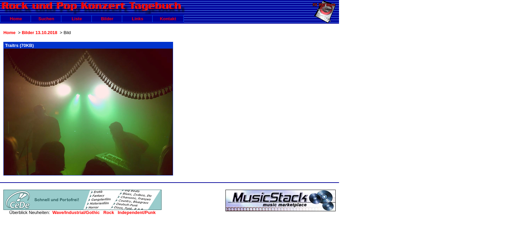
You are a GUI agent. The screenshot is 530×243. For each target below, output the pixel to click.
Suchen (46, 18)
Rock (108, 212)
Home (16, 18)
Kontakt (168, 18)
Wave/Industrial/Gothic (76, 212)
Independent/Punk (136, 212)
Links (137, 18)
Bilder (107, 18)
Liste (77, 18)
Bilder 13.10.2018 (39, 32)
